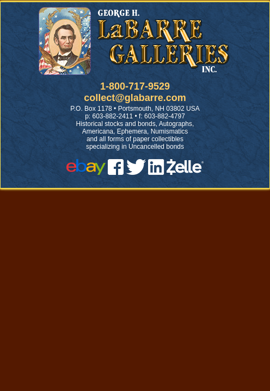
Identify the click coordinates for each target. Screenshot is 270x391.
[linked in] (156, 171)
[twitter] (136, 171)
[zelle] (185, 171)
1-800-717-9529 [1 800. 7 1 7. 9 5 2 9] (135, 86)
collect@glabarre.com (135, 97)
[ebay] (86, 171)
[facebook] (116, 171)
